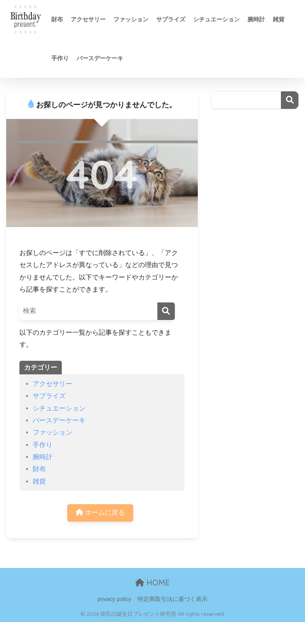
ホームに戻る (100, 512)
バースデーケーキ (100, 58)
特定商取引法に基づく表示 (172, 599)
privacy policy (114, 599)
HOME (152, 582)
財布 (57, 19)
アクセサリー (88, 19)
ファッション (130, 19)
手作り (60, 58)
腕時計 (256, 19)
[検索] (166, 311)
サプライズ (170, 19)
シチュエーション (216, 19)
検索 (289, 100)
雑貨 (278, 19)
